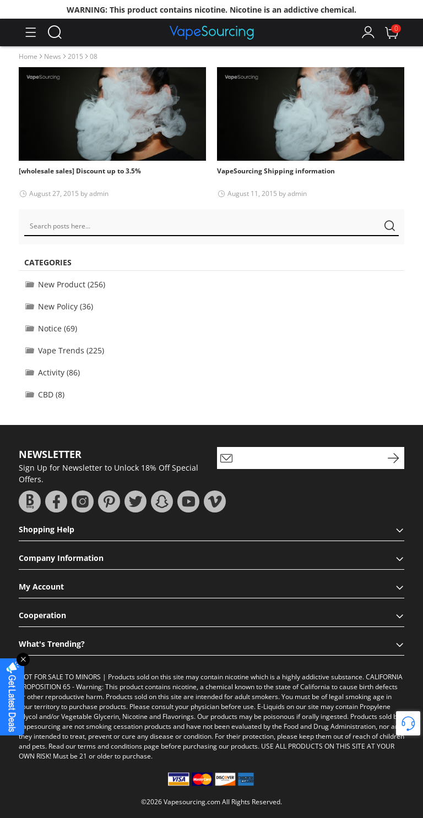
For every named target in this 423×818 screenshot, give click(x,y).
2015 (75, 56)
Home (28, 56)
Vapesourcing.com (192, 801)
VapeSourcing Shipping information (276, 171)
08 (93, 56)
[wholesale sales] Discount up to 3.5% (80, 171)
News (52, 56)
